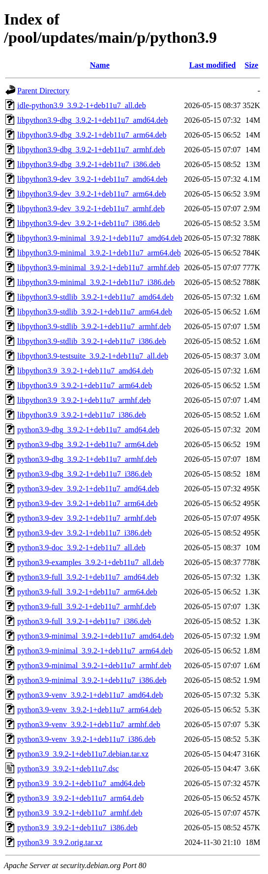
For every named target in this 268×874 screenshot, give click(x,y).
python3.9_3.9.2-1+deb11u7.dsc (68, 768)
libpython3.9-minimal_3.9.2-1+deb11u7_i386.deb (96, 282)
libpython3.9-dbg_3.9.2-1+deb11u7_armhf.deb (91, 149)
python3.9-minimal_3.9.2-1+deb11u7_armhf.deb (94, 665)
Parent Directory (43, 90)
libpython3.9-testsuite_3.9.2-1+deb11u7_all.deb (92, 356)
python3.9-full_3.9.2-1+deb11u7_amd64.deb (88, 577)
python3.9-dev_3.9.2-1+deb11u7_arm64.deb (87, 503)
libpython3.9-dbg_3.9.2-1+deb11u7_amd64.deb (92, 120)
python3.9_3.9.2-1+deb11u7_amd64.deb (81, 783)
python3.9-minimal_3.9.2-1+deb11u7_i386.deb (92, 680)
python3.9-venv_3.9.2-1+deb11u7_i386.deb (86, 739)
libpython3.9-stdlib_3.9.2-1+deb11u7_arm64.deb (94, 312)
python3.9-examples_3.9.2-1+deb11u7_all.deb (90, 562)
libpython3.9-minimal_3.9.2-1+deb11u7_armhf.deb (98, 267)
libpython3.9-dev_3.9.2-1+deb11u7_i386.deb (88, 223)
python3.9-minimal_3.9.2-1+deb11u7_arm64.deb (95, 651)
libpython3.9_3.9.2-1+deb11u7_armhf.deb (84, 400)
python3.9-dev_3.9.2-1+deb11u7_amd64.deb (88, 488)
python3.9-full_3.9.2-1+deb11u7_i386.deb (84, 621)
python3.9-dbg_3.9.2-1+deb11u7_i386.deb (84, 474)
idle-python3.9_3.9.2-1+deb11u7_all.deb (81, 105)
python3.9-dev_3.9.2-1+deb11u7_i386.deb (84, 533)
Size (252, 65)
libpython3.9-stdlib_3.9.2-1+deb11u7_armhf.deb (94, 326)
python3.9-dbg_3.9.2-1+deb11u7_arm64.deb (87, 444)
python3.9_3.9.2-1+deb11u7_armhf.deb (80, 813)
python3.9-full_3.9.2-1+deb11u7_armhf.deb (86, 606)
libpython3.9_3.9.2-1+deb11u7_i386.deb (81, 415)
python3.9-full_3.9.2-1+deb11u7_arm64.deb (87, 592)
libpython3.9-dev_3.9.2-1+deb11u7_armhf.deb (91, 208)
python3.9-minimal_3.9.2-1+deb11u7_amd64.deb (95, 636)
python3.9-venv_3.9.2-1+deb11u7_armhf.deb (88, 724)
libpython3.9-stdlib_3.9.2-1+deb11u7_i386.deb (91, 341)
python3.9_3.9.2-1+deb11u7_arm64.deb (80, 798)
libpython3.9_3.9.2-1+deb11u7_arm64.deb (84, 385)
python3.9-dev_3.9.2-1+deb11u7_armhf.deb (86, 518)
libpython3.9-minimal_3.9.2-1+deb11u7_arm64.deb (99, 253)
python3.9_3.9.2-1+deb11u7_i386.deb (77, 827)
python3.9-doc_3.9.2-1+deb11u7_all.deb (81, 547)
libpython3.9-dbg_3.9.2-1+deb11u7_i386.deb (88, 164)
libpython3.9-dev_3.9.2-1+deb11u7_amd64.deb (92, 179)
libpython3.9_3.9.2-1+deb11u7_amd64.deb (85, 371)
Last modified (212, 65)
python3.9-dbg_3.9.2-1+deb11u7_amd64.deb (88, 429)
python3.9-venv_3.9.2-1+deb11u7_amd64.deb (90, 695)
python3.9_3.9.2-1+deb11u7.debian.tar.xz (83, 754)
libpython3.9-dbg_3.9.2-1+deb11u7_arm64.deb (92, 135)
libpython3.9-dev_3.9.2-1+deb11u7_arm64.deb (91, 194)
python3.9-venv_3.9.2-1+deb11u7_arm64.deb (89, 709)
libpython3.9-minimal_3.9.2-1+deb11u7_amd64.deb (99, 238)
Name (100, 65)
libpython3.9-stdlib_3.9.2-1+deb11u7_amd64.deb (95, 297)
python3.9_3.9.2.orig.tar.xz (59, 842)
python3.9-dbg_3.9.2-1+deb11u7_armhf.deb (87, 459)
